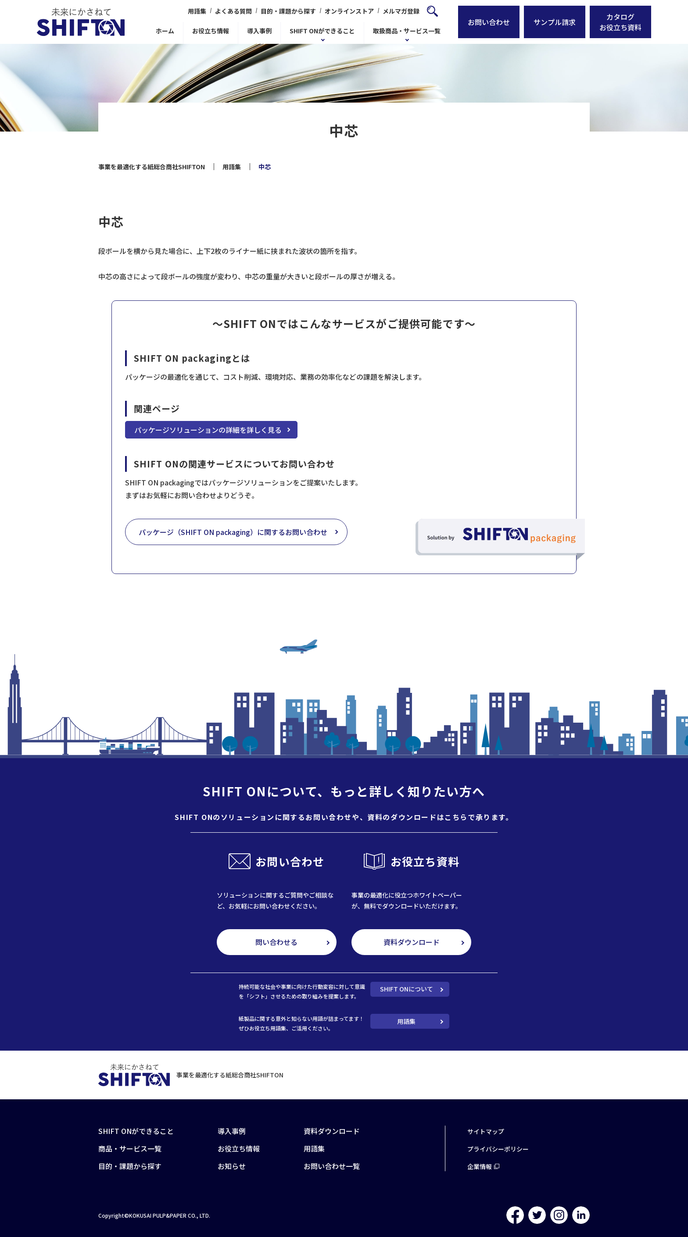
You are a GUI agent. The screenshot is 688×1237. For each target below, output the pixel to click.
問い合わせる (276, 942)
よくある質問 (233, 11)
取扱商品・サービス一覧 (407, 30)
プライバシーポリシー (498, 1148)
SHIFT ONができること (322, 30)
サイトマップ (485, 1131)
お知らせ (232, 1166)
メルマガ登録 (401, 11)
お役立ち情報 (210, 30)
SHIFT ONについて (406, 988)
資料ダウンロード (411, 942)
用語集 (197, 11)
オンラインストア (349, 11)
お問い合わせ (489, 22)
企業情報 (479, 1166)
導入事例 (259, 30)
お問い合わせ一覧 (332, 1166)
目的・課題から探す (288, 11)
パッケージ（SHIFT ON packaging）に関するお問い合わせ (233, 532)
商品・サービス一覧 (129, 1148)
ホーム (165, 30)
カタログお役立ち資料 (620, 21)
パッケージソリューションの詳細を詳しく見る (208, 429)
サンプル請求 (555, 22)
